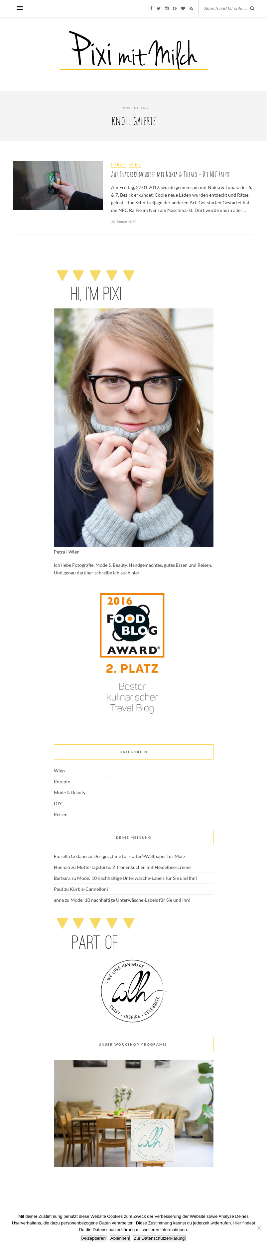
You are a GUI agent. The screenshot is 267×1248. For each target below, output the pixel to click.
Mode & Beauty (69, 792)
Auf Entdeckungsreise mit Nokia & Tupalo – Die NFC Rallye (170, 174)
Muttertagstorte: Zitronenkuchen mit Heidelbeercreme (134, 867)
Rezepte (62, 781)
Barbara (62, 878)
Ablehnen (119, 1238)
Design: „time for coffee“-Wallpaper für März (139, 856)
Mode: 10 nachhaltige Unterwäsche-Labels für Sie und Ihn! (137, 878)
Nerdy (118, 164)
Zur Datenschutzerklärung (159, 1238)
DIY (58, 803)
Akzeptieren (93, 1238)
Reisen (60, 814)
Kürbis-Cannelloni (89, 889)
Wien (135, 164)
